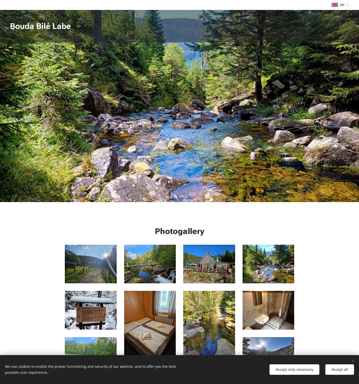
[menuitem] (330, 26)
